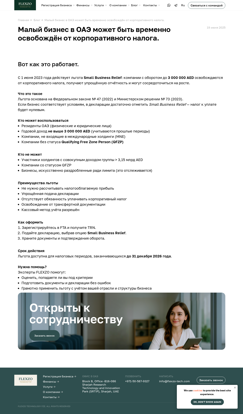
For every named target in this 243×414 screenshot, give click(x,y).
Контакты (151, 5)
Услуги (100, 5)
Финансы (84, 5)
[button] (206, 5)
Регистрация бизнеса (58, 5)
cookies (197, 390)
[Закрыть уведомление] (235, 387)
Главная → (25, 20)
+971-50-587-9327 (137, 381)
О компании (119, 5)
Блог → (38, 20)
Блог (136, 5)
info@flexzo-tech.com (174, 381)
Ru (183, 5)
